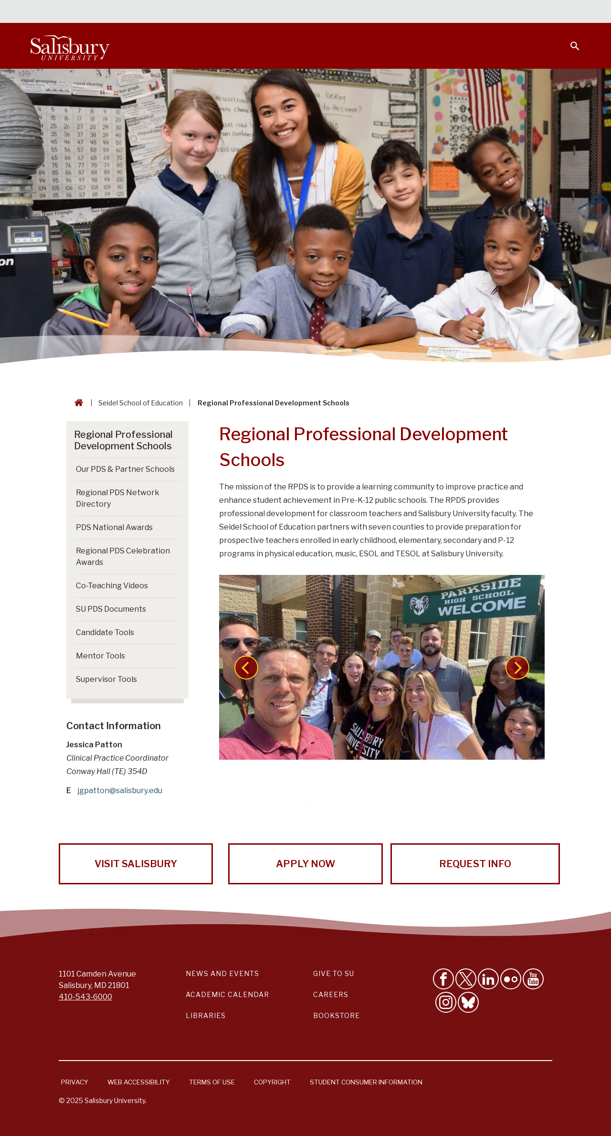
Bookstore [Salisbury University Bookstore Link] (336, 1015)
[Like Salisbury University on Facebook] (443, 978)
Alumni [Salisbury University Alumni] (515, 12)
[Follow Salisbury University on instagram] (445, 1002)
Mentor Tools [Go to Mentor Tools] (100, 655)
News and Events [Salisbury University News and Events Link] (222, 973)
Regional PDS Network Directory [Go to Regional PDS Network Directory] (117, 498)
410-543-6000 (85, 996)
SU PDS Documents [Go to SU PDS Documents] (111, 609)
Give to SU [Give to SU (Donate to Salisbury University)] (333, 973)
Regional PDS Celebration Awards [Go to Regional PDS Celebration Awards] (123, 556)
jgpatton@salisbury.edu (119, 790)
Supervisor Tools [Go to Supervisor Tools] (106, 679)
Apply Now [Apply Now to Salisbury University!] (305, 864)
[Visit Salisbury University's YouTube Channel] (533, 978)
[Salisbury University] (69, 46)
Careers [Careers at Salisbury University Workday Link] (330, 994)
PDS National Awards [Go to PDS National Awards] (114, 527)
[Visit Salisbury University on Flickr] (510, 978)
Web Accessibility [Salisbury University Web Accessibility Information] (138, 1082)
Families (474, 12)
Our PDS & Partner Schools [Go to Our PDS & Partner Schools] (125, 469)
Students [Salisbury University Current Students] (361, 12)
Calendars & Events (295, 12)
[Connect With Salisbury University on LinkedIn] (488, 978)
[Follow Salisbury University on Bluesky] (468, 1002)
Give (561, 12)
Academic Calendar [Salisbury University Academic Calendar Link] (227, 994)
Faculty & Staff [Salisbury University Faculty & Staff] (419, 12)
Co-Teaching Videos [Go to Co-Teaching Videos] (112, 585)
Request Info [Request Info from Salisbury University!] (475, 864)
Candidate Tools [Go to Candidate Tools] (105, 632)
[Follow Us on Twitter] (465, 978)
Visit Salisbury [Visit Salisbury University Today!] (136, 864)
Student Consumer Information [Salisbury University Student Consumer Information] (366, 1082)
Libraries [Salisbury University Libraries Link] (206, 1015)
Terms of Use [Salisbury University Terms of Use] (212, 1082)
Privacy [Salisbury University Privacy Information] (74, 1082)
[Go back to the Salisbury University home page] (76, 403)
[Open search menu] (569, 40)
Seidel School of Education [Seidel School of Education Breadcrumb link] (140, 403)
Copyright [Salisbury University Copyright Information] (272, 1082)
